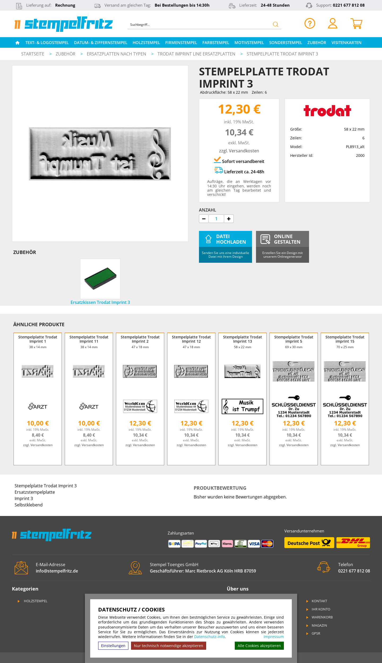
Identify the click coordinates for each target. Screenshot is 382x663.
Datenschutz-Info (209, 636)
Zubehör (316, 42)
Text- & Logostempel (47, 42)
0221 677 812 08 (349, 5)
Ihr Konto (317, 609)
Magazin (316, 625)
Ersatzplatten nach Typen (117, 54)
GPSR (312, 633)
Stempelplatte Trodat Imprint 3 (282, 54)
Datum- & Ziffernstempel (100, 42)
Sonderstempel (285, 42)
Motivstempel (249, 42)
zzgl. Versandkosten (239, 151)
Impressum (274, 636)
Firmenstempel (181, 42)
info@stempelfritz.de (57, 571)
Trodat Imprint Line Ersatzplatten (197, 54)
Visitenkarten (347, 42)
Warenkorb (319, 617)
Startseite (32, 54)
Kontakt (316, 601)
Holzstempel (146, 42)
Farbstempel (215, 42)
